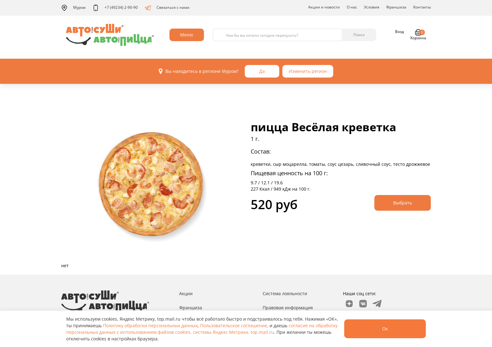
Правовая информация (288, 308)
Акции (186, 293)
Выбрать (402, 203)
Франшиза (396, 7)
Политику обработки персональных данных (150, 325)
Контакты (422, 7)
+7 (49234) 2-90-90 (115, 8)
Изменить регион (308, 71)
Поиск (359, 34)
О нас (352, 7)
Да (262, 71)
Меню (186, 35)
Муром (73, 8)
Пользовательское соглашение (233, 325)
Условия (371, 7)
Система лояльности (285, 293)
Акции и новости (324, 7)
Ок (385, 329)
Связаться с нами (167, 8)
